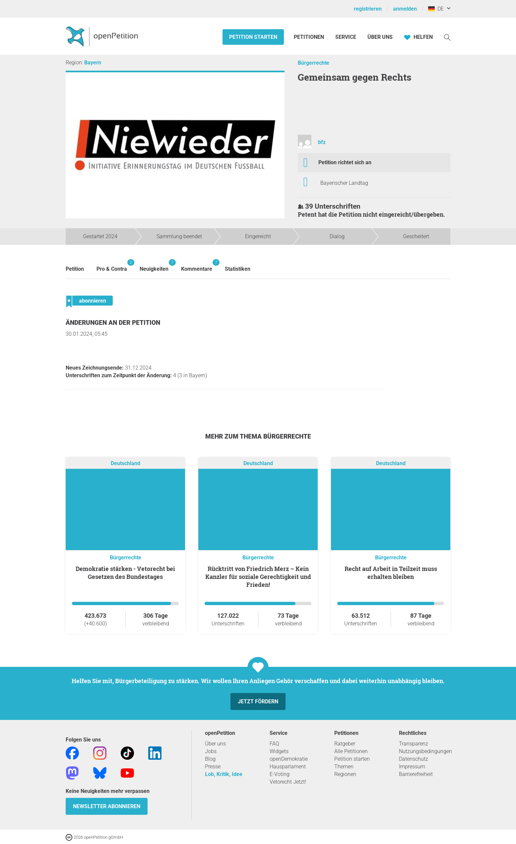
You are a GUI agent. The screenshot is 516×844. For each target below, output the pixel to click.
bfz (322, 142)
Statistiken (237, 269)
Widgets (279, 751)
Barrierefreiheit (416, 774)
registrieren (368, 9)
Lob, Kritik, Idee (223, 774)
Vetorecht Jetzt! (288, 782)
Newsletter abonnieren (106, 806)
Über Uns (380, 37)
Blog (210, 759)
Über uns (215, 743)
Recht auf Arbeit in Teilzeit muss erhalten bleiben (391, 573)
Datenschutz (413, 759)
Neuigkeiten (154, 265)
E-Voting (280, 774)
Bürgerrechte (313, 63)
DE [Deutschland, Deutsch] (436, 9)
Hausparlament (288, 766)
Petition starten (253, 37)
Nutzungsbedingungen (425, 751)
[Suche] (447, 37)
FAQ (274, 743)
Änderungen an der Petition (113, 322)
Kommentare (196, 265)
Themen (344, 766)
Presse (213, 766)
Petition (75, 269)
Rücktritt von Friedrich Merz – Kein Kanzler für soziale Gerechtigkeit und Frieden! (258, 577)
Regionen (345, 774)
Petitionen (309, 37)
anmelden (405, 9)
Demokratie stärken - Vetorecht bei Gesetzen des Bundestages (125, 573)
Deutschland (125, 463)
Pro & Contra (112, 265)
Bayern (92, 62)
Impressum (412, 766)
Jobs (211, 751)
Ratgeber (344, 743)
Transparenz (413, 743)
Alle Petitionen (351, 751)
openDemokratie (289, 759)
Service (345, 37)
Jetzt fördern (258, 701)
